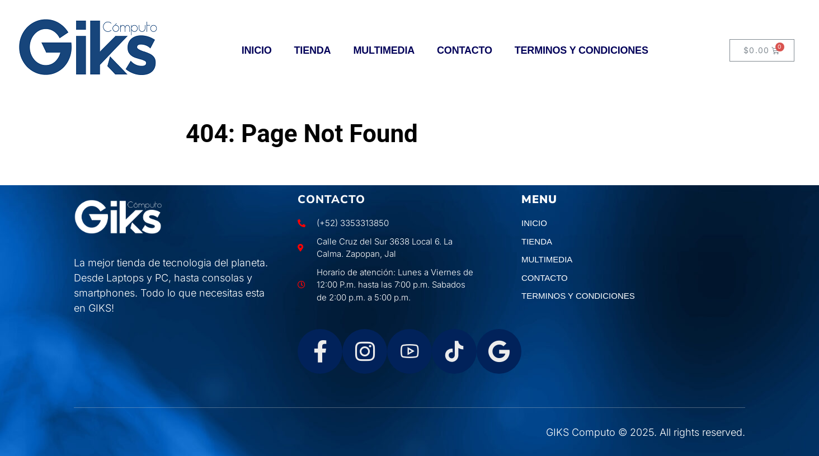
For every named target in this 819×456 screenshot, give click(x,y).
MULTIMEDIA (384, 50)
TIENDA (312, 50)
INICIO (257, 50)
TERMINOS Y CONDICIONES (581, 50)
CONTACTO (464, 50)
